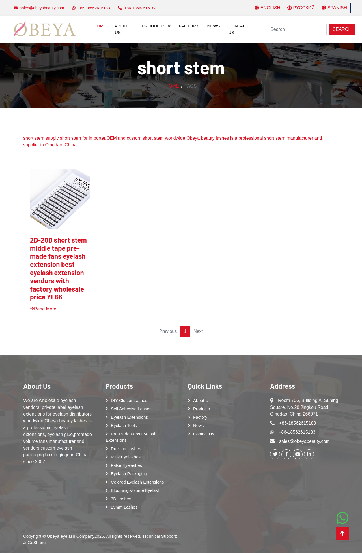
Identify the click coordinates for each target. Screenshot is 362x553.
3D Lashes (121, 498)
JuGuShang (34, 542)
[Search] (297, 29)
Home (100, 26)
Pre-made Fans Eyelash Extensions (131, 437)
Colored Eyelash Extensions (137, 482)
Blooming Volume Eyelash (135, 490)
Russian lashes (126, 448)
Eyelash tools (124, 425)
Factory (189, 26)
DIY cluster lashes (129, 400)
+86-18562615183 (297, 423)
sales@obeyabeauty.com (304, 441)
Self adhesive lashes (131, 408)
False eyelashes (126, 465)
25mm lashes (124, 507)
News (213, 26)
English (267, 7)
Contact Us (238, 29)
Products (153, 26)
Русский (300, 7)
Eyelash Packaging (129, 473)
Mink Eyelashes (126, 456)
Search (342, 29)
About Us (122, 29)
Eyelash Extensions (129, 417)
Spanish (334, 7)
